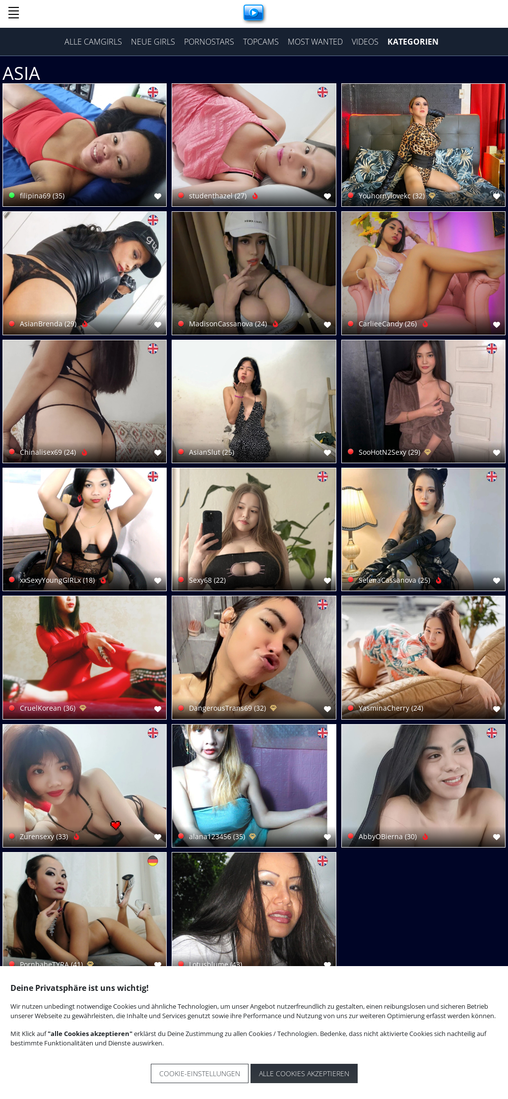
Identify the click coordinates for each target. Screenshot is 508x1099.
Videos (365, 41)
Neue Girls (153, 41)
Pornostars (209, 41)
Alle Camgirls (93, 41)
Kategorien (413, 41)
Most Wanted (315, 41)
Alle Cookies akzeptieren (304, 1073)
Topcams (261, 41)
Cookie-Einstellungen (199, 1073)
